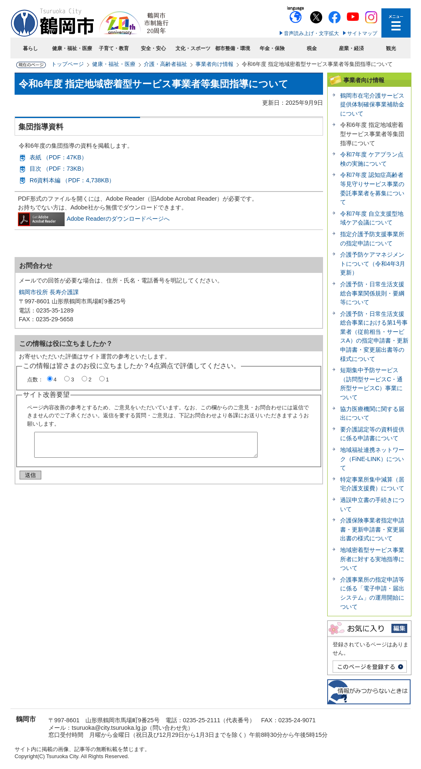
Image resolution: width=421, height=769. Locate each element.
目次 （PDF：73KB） (58, 168)
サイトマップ (362, 33)
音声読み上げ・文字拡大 (311, 33)
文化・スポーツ (192, 48)
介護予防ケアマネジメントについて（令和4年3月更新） (372, 263)
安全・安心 (153, 48)
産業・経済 (351, 48)
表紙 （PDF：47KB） (58, 157)
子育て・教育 (114, 48)
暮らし (30, 48)
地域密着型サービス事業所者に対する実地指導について (372, 559)
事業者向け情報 (214, 64)
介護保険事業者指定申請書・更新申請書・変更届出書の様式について (372, 529)
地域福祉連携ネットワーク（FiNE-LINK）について (372, 458)
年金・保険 (272, 48)
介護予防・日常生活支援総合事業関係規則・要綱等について (372, 293)
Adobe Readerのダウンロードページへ (94, 218)
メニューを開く (396, 23)
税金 (312, 48)
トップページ (67, 64)
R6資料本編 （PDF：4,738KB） (72, 180)
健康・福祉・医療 (72, 48)
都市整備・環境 (232, 48)
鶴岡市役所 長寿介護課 (49, 292)
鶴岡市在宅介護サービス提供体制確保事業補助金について (372, 104)
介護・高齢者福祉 (165, 64)
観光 (391, 48)
